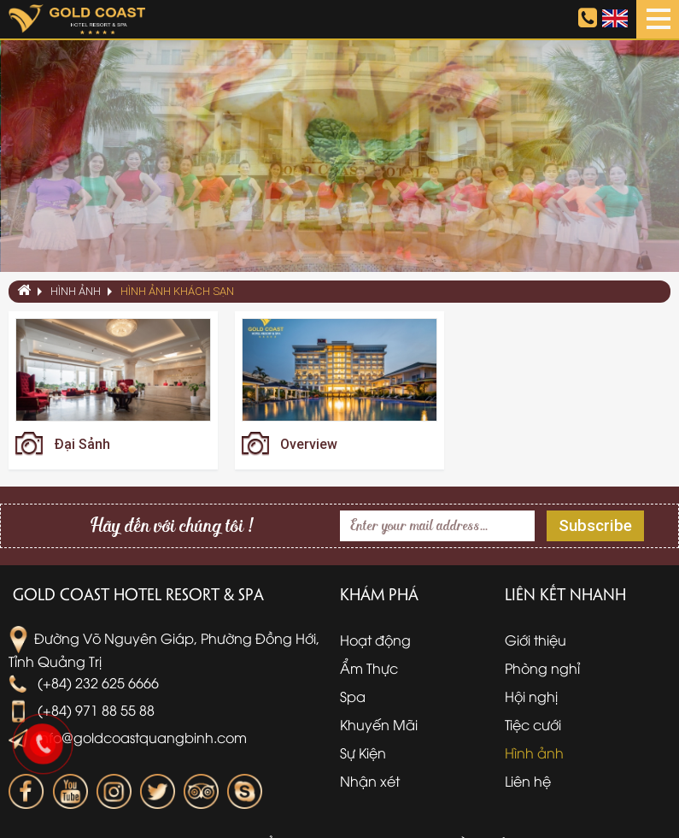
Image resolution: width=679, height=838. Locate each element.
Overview (308, 444)
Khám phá (379, 593)
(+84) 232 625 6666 (84, 682)
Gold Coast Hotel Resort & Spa (138, 593)
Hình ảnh (75, 291)
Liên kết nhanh (565, 593)
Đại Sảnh (82, 444)
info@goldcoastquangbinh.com (128, 737)
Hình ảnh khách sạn (177, 291)
